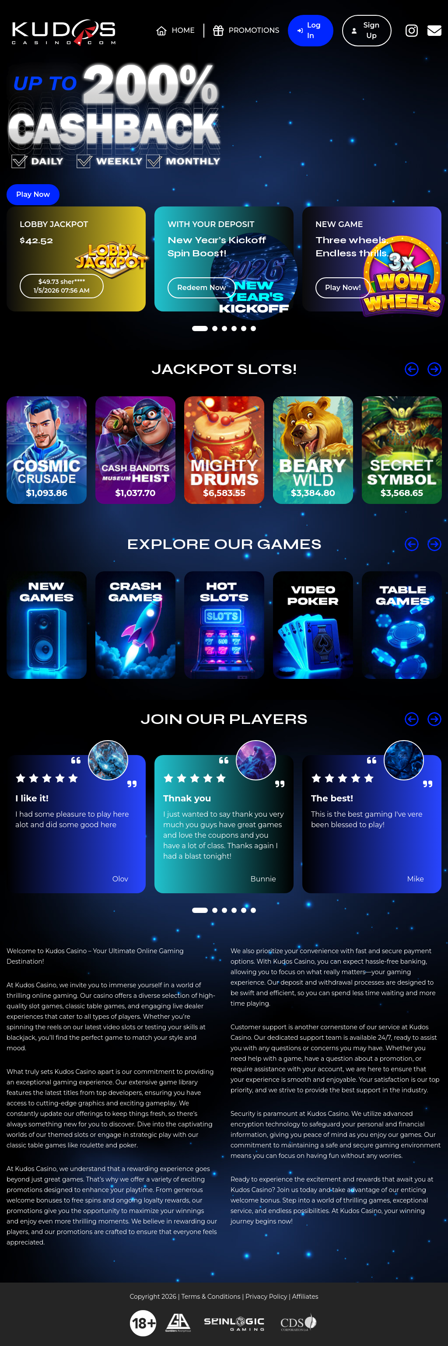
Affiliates (305, 1297)
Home (175, 30)
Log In (309, 30)
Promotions (246, 30)
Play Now (33, 194)
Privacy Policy (266, 1297)
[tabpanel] (76, 258)
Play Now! (343, 287)
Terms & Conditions (210, 1297)
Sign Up (366, 30)
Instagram (412, 31)
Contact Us (434, 31)
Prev (412, 369)
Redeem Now (201, 287)
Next (434, 369)
